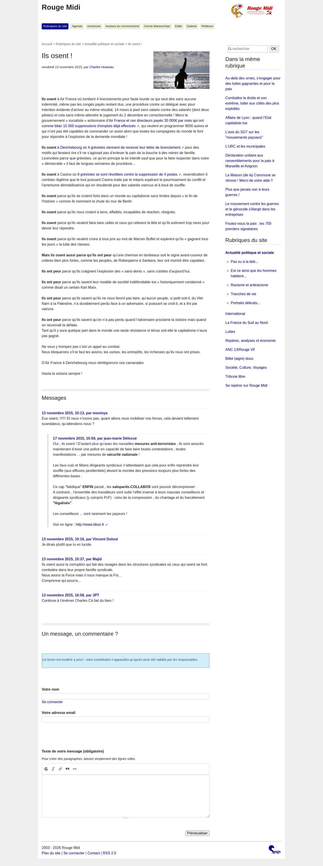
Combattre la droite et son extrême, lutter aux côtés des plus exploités (252, 103)
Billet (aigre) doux (239, 358)
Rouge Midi (61, 7)
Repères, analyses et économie (250, 340)
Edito (178, 26)
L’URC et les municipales (245, 146)
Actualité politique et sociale (104, 44)
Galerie (192, 26)
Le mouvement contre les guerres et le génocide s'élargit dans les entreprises (252, 209)
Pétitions (207, 26)
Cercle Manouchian (157, 26)
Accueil (47, 44)
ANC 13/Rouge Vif (240, 349)
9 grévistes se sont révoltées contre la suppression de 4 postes (127, 174)
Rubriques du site (55, 26)
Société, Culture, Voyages (246, 367)
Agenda (77, 26)
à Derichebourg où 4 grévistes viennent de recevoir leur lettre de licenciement (118, 147)
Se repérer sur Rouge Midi (246, 385)
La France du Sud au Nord (246, 323)
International (235, 314)
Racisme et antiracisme (249, 285)
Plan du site (51, 853)
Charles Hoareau (101, 67)
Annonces (93, 26)
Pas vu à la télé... (244, 262)
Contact (93, 853)
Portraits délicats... (245, 303)
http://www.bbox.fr (90, 524)
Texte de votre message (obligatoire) (73, 751)
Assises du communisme (122, 26)
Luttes (230, 332)
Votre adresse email (58, 713)
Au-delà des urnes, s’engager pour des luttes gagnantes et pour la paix (253, 83)
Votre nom (50, 689)
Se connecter (52, 702)
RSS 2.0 (109, 853)
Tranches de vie (243, 294)
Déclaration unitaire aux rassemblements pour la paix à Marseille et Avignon (249, 160)
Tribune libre (235, 376)
